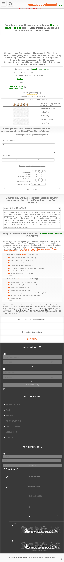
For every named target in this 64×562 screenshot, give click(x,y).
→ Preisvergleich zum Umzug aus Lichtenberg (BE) (30, 310)
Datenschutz (16, 557)
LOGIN (32, 465)
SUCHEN (32, 339)
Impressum (24, 557)
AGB (10, 557)
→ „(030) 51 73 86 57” (35, 308)
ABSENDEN (32, 385)
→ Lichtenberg (35, 27)
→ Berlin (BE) (41, 30)
